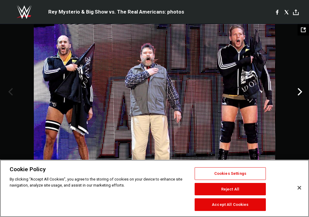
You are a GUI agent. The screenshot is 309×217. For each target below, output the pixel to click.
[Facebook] (277, 12)
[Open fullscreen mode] (303, 30)
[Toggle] (296, 12)
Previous (10, 92)
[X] (286, 12)
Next (299, 92)
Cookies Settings (230, 173)
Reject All (230, 189)
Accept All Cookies (230, 204)
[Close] (299, 187)
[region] (154, 188)
